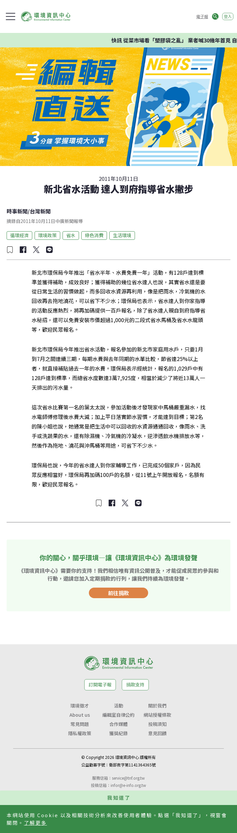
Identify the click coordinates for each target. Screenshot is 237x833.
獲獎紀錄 (118, 733)
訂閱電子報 (100, 684)
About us (79, 714)
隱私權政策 (79, 733)
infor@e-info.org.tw (128, 785)
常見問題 (79, 724)
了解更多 (35, 822)
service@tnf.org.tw (128, 778)
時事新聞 (17, 211)
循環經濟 (19, 235)
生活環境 (122, 235)
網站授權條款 (157, 714)
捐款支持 (135, 684)
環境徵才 (79, 705)
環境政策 (47, 235)
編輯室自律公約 (118, 714)
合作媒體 (118, 724)
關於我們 (157, 705)
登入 (228, 16)
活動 (118, 705)
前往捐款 (118, 593)
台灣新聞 (40, 211)
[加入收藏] (10, 249)
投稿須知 (157, 724)
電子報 (202, 16)
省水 (70, 235)
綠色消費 (94, 235)
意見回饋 (157, 733)
